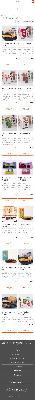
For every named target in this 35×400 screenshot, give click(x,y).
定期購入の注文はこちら (17, 382)
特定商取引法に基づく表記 (17, 358)
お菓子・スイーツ (8, 15)
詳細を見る (9, 64)
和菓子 (14, 15)
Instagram (17, 375)
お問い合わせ (18, 366)
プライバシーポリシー (17, 362)
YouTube (17, 370)
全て (2, 15)
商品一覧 (17, 350)
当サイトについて (17, 354)
